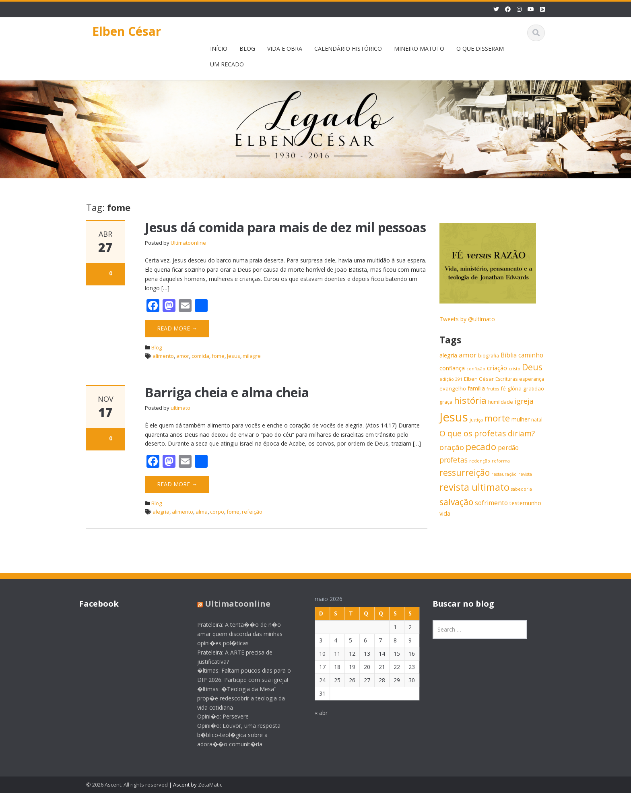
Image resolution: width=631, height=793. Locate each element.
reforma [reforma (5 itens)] (501, 461)
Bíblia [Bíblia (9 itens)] (509, 355)
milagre (252, 355)
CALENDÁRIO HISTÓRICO (348, 48)
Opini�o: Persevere (217, 716)
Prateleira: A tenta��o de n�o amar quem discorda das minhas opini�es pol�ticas (233, 634)
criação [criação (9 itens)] (497, 368)
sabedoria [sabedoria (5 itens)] (521, 489)
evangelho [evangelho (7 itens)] (452, 388)
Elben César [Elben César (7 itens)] (479, 378)
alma (202, 511)
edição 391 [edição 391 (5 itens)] (450, 379)
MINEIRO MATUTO (419, 48)
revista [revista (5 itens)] (525, 474)
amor (182, 355)
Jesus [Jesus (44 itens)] (453, 417)
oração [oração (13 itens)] (451, 447)
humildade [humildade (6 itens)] (500, 402)
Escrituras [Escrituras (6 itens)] (506, 379)
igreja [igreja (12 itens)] (524, 401)
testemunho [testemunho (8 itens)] (525, 503)
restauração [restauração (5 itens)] (504, 474)
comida (200, 355)
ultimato (180, 407)
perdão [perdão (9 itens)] (508, 448)
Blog (156, 347)
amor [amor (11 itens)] (467, 354)
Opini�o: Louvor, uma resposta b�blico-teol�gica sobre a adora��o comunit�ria (232, 735)
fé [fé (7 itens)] (503, 388)
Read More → (177, 328)
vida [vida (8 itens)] (444, 513)
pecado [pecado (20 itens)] (481, 446)
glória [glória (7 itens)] (514, 388)
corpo (217, 511)
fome (218, 355)
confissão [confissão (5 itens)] (475, 369)
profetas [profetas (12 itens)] (453, 460)
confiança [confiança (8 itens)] (452, 368)
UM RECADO (227, 64)
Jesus (233, 355)
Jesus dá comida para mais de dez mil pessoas (285, 227)
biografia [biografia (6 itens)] (488, 355)
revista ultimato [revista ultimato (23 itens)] (474, 487)
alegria (161, 511)
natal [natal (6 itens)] (536, 419)
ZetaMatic (210, 784)
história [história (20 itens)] (470, 400)
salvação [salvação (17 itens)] (456, 502)
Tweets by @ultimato (467, 319)
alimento (163, 355)
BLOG (247, 48)
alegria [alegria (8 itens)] (448, 355)
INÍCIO (218, 48)
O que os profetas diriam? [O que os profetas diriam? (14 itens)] (487, 433)
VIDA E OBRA (284, 48)
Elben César (126, 31)
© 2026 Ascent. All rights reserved (127, 784)
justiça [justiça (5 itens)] (476, 420)
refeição (252, 511)
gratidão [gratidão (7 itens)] (533, 388)
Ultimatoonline (188, 242)
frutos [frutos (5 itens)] (493, 389)
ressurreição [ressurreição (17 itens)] (464, 472)
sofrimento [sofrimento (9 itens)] (491, 503)
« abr (315, 713)
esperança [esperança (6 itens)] (531, 379)
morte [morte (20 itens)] (497, 418)
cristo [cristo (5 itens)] (514, 369)
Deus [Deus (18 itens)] (532, 367)
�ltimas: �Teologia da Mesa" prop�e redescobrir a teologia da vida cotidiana (235, 698)
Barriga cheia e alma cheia (227, 392)
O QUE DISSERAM (480, 48)
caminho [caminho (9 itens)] (530, 355)
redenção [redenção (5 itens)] (479, 461)
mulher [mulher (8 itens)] (520, 419)
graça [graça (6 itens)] (445, 402)
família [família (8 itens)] (476, 388)
